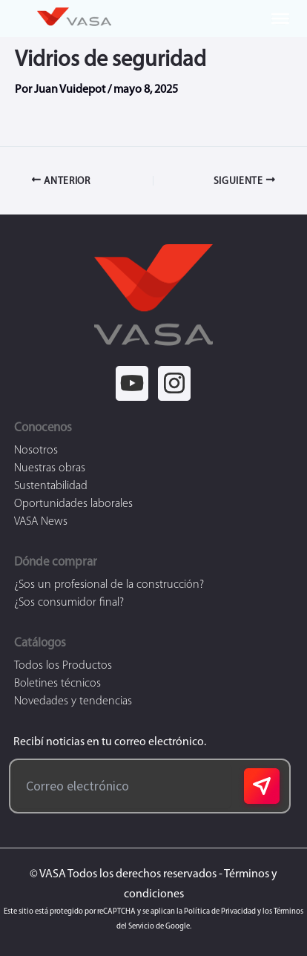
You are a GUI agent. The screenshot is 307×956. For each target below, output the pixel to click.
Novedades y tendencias (73, 701)
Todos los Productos (63, 666)
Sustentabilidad (51, 486)
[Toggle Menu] (280, 18)
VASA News (40, 522)
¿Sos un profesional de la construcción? (109, 585)
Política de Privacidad (220, 912)
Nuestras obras (49, 468)
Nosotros (36, 450)
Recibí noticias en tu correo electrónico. (107, 742)
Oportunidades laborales (73, 504)
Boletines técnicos (57, 684)
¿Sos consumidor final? (69, 603)
